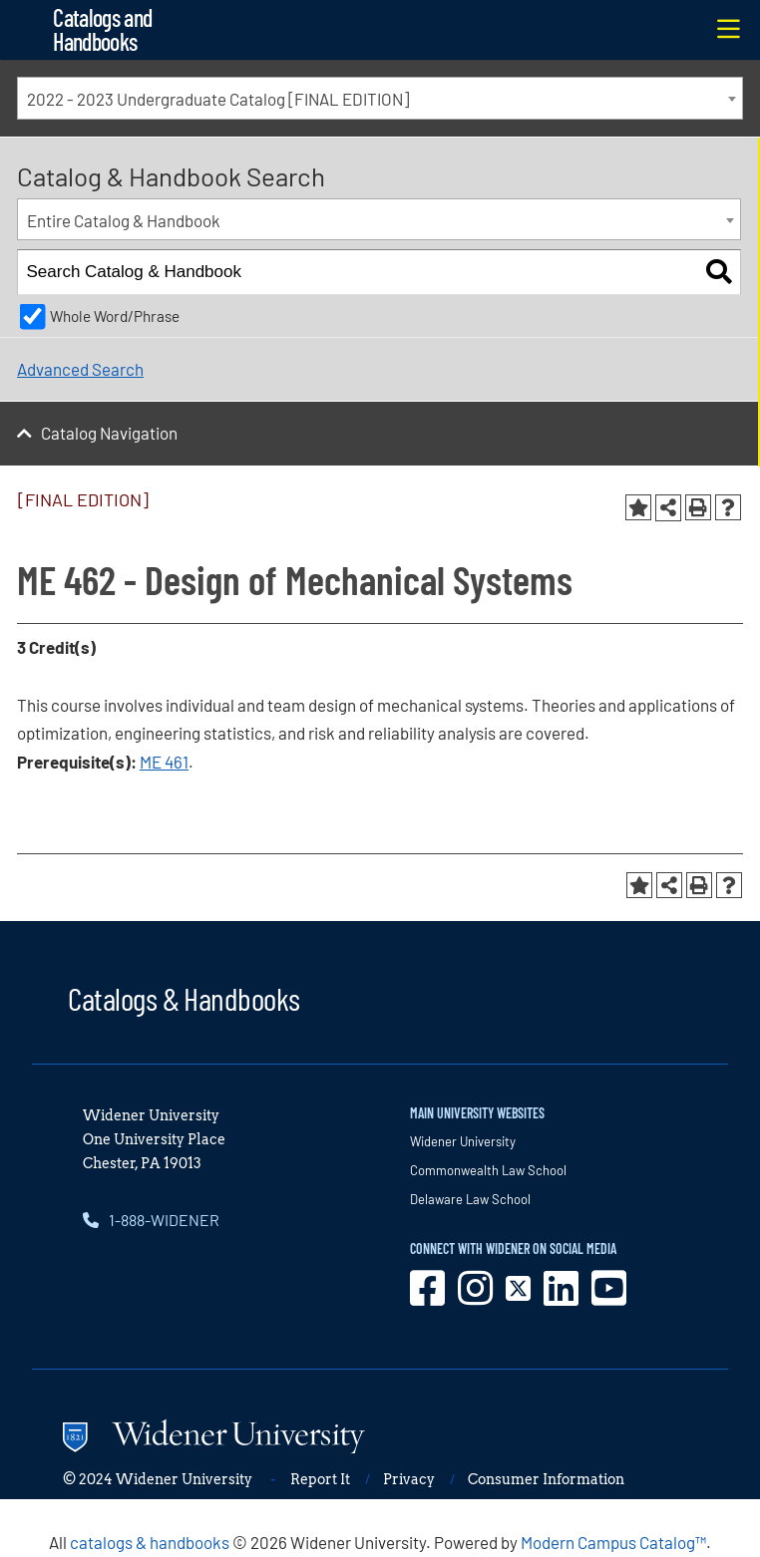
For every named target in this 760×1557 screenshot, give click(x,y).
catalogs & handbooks (149, 1542)
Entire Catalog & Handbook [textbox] (123, 220)
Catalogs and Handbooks (102, 29)
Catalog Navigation (109, 433)
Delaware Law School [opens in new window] (470, 1199)
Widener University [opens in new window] (463, 1141)
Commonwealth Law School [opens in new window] (488, 1170)
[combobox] (380, 98)
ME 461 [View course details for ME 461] (164, 762)
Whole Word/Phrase (115, 316)
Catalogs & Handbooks (183, 998)
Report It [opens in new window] (320, 1479)
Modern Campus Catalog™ (613, 1542)
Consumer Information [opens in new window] (546, 1479)
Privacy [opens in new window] (409, 1479)
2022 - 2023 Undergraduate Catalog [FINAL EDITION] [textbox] (218, 99)
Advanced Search (80, 369)
